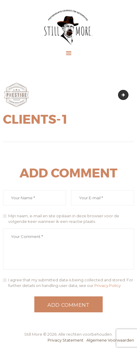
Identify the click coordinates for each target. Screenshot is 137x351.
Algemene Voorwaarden (110, 340)
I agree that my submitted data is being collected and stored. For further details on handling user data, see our (70, 282)
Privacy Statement (65, 340)
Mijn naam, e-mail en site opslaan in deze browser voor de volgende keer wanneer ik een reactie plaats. (63, 218)
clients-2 (126, 94)
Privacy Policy (107, 285)
